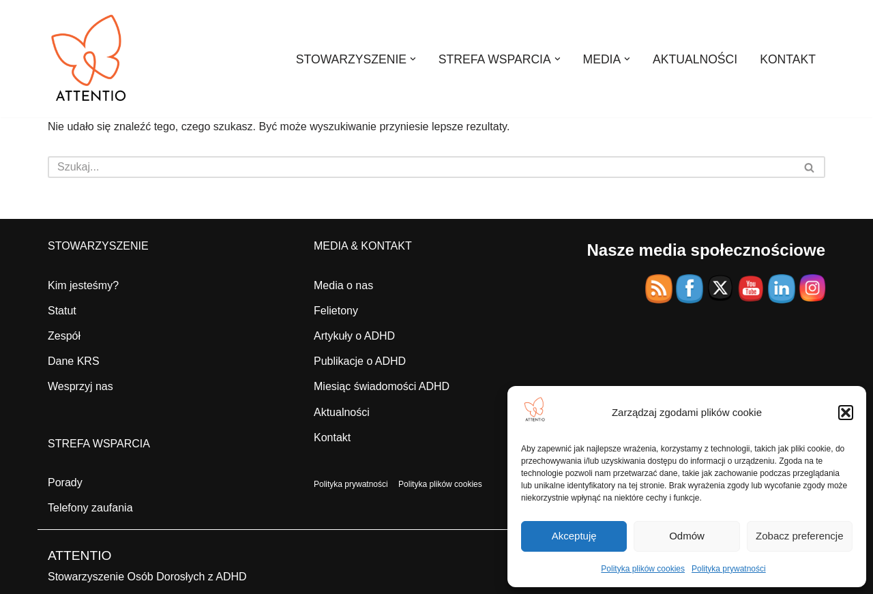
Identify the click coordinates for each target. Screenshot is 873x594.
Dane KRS (74, 361)
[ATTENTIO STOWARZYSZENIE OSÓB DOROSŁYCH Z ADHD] (89, 58)
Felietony (336, 310)
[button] (846, 412)
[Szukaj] (421, 167)
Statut (62, 310)
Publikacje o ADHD (360, 361)
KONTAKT (788, 59)
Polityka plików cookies (643, 569)
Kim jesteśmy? (83, 285)
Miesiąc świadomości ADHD (381, 386)
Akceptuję (574, 535)
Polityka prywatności (729, 569)
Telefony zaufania (90, 508)
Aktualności (342, 412)
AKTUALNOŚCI (695, 59)
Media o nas (343, 285)
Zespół (64, 336)
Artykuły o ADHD (354, 336)
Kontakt (332, 437)
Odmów (687, 535)
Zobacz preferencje (799, 535)
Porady (65, 482)
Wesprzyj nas (80, 386)
